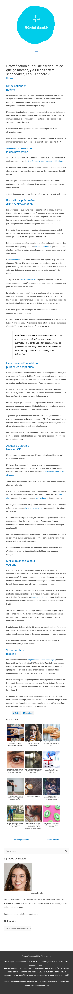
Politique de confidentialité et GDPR (20, 961)
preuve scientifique (27, 280)
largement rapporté (43, 247)
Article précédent (20, 840)
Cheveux (9, 78)
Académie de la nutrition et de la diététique (45, 161)
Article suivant (53, 840)
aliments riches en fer (33, 508)
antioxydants (41, 498)
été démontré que (16, 260)
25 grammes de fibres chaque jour (41, 660)
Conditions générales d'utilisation (51, 961)
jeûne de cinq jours (39, 597)
